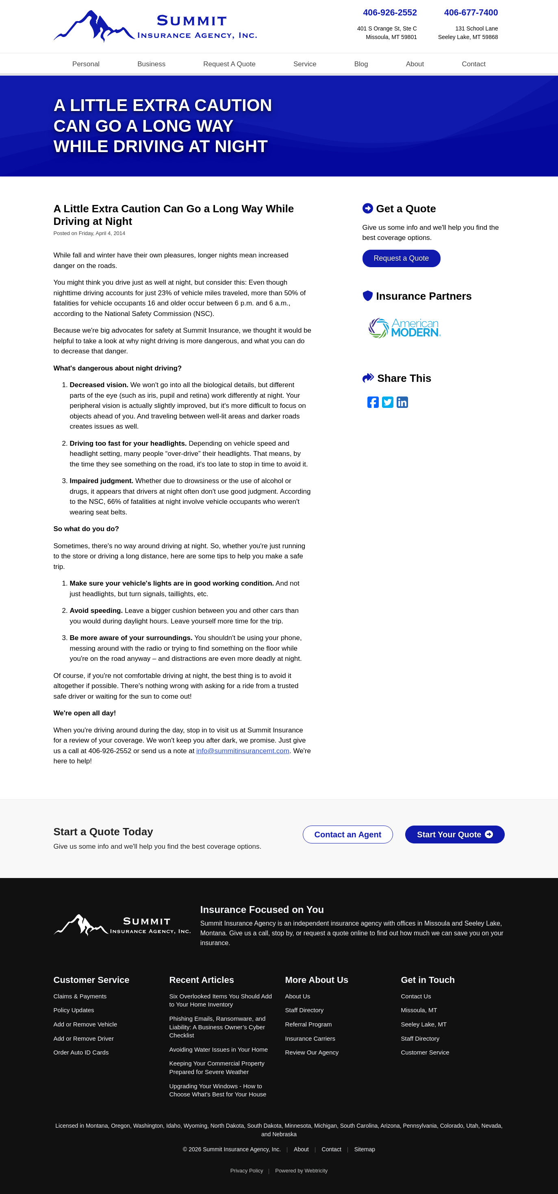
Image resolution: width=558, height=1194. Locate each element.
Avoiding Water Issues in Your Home (218, 1049)
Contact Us (416, 996)
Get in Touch (428, 980)
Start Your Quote (455, 834)
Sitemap (364, 1149)
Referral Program (308, 1024)
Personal (86, 64)
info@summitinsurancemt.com (242, 751)
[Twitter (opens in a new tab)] (387, 402)
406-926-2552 (390, 12)
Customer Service (92, 980)
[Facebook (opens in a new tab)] (373, 402)
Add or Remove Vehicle (85, 1024)
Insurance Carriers (310, 1038)
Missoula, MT (419, 1010)
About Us (297, 996)
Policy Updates (74, 1010)
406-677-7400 (471, 12)
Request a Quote (401, 258)
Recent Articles (201, 980)
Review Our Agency (312, 1052)
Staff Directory (304, 1010)
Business (151, 64)
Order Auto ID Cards (81, 1052)
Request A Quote (229, 64)
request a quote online (336, 933)
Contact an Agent (348, 834)
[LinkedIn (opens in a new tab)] (402, 402)
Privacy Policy (246, 1171)
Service (305, 64)
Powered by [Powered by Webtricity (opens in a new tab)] (301, 1171)
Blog (361, 64)
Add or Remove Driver (84, 1038)
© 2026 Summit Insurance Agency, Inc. (232, 1149)
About (415, 64)
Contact (474, 64)
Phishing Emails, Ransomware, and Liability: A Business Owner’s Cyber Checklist (217, 1027)
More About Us (317, 980)
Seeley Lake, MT (424, 1024)
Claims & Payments (80, 996)
